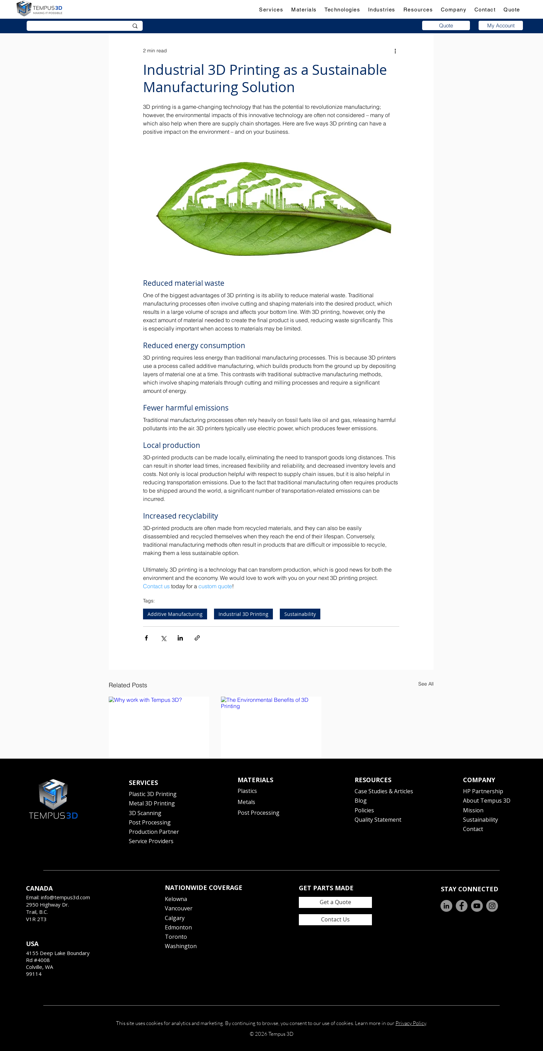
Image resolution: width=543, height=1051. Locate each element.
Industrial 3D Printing (243, 614)
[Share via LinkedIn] (180, 638)
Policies (364, 810)
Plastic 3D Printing (153, 794)
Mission (473, 810)
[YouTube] (477, 906)
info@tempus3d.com (65, 897)
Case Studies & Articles (384, 791)
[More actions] (395, 50)
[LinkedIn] (446, 906)
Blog (361, 800)
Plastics (247, 791)
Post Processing (150, 822)
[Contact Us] (335, 919)
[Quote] (446, 25)
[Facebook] (462, 906)
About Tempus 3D (486, 800)
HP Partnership (483, 791)
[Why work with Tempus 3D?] (159, 725)
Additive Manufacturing (175, 614)
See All (426, 684)
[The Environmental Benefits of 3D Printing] (271, 725)
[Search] (74, 26)
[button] (271, 9)
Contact (473, 829)
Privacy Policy (410, 1023)
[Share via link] (197, 638)
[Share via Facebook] (146, 638)
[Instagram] (492, 906)
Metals (246, 802)
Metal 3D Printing (152, 803)
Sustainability (300, 614)
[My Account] (500, 25)
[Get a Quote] (335, 902)
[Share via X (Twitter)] (163, 638)
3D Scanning (145, 813)
